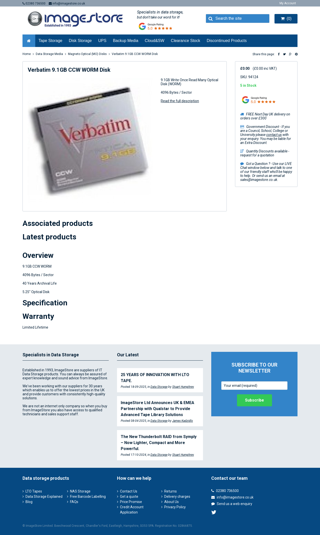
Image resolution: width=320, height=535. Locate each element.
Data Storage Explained (44, 497)
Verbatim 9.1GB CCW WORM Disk (135, 54)
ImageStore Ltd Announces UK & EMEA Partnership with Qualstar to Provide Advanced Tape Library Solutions (157, 408)
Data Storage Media (49, 54)
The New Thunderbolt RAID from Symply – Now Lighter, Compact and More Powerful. (158, 442)
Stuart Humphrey (183, 387)
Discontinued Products (227, 40)
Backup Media (125, 40)
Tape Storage (50, 40)
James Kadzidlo (182, 421)
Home (26, 54)
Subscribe (254, 400)
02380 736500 (34, 3)
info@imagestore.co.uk (67, 3)
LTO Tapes (34, 491)
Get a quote (129, 497)
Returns (170, 491)
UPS (102, 40)
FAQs (74, 502)
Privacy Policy (175, 507)
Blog (29, 502)
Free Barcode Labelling (88, 497)
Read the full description (180, 101)
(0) (286, 18)
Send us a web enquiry (231, 504)
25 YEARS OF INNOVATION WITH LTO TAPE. (155, 377)
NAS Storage (80, 491)
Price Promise (131, 502)
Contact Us (128, 491)
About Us (171, 502)
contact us (274, 135)
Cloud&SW (154, 40)
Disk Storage (80, 40)
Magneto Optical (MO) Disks (87, 54)
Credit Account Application (132, 509)
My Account (288, 3)
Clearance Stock (185, 40)
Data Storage (159, 387)
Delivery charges (177, 497)
